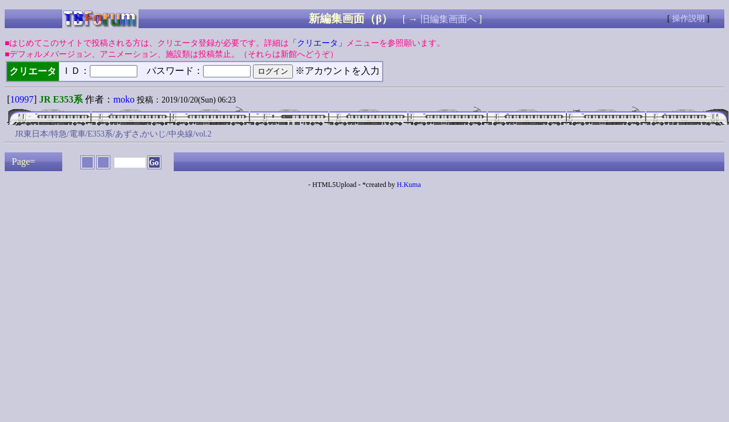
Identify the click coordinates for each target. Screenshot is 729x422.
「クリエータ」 (317, 43)
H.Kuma (409, 185)
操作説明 (688, 18)
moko (123, 99)
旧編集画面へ (448, 19)
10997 (21, 99)
